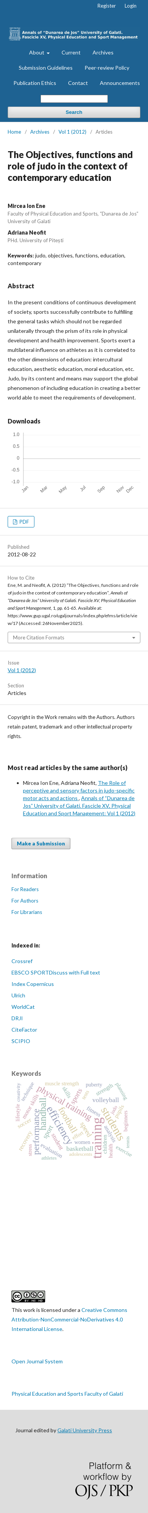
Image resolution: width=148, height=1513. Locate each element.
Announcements (120, 83)
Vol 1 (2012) (72, 132)
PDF (23, 522)
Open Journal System (37, 1361)
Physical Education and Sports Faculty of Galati (67, 1393)
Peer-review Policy (107, 67)
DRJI (17, 1018)
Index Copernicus (32, 984)
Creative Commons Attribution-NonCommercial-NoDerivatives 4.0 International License (69, 1319)
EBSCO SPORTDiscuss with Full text (55, 972)
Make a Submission (41, 843)
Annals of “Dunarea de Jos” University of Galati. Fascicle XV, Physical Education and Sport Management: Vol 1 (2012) (79, 805)
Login (131, 6)
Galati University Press (84, 1430)
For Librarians (26, 912)
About (37, 52)
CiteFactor (24, 1029)
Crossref (22, 961)
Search (74, 112)
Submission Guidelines (46, 67)
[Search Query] (74, 99)
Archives (103, 52)
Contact (78, 83)
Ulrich (18, 995)
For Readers (25, 889)
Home (14, 132)
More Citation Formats (38, 637)
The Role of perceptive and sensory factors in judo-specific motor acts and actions (79, 790)
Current (71, 52)
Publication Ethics (34, 83)
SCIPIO (20, 1041)
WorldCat (23, 1006)
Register (107, 6)
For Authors (24, 901)
